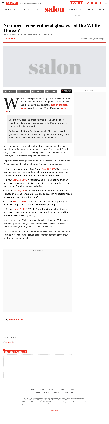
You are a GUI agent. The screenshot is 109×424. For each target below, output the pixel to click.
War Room (8, 343)
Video (101, 9)
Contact (61, 389)
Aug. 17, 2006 (48, 169)
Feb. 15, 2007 (19, 201)
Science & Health (76, 9)
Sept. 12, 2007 (20, 209)
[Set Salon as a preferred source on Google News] (66, 91)
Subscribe (12, 3)
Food (38, 9)
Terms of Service (42, 392)
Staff (51, 389)
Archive (56, 392)
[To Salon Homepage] (54, 9)
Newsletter (76, 3)
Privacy (71, 389)
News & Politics (12, 9)
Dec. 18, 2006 (19, 190)
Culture (27, 9)
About (42, 389)
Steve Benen (11, 39)
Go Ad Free (69, 392)
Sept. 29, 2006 (20, 179)
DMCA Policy (54, 411)
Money (91, 9)
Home (32, 389)
